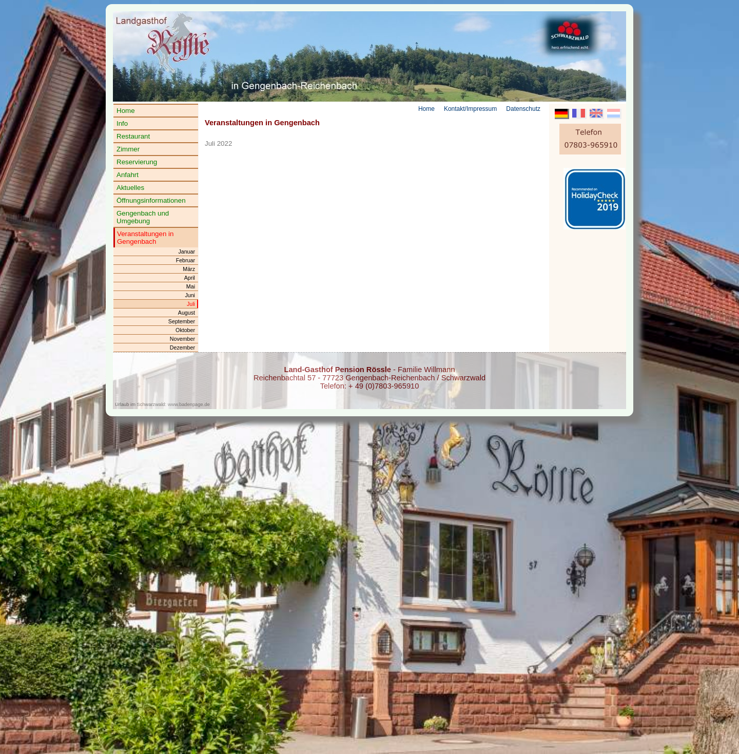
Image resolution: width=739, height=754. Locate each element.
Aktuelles (130, 187)
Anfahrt (127, 175)
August (186, 313)
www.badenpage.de (189, 404)
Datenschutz (523, 108)
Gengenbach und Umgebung (142, 217)
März (189, 269)
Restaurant (133, 136)
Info (122, 123)
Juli (191, 304)
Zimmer (128, 149)
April (189, 278)
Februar (185, 260)
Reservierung (136, 162)
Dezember (182, 347)
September (181, 321)
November (182, 339)
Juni (190, 295)
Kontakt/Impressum (470, 108)
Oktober (185, 330)
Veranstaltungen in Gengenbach (145, 237)
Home (125, 110)
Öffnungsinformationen (151, 200)
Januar (186, 251)
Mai (190, 286)
